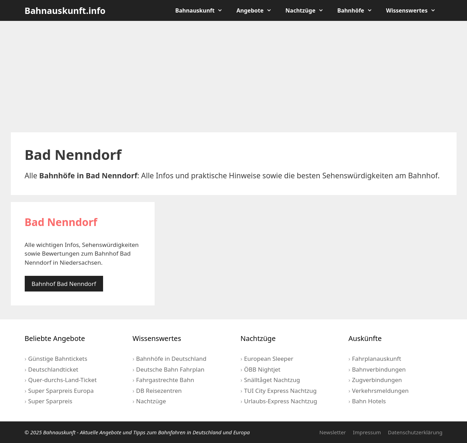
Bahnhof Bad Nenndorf (64, 284)
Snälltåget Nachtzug (272, 380)
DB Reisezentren (159, 391)
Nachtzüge (308, 10)
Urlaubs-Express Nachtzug (280, 401)
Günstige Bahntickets (57, 359)
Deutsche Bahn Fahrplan (170, 369)
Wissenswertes (414, 10)
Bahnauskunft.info (65, 10)
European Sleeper (268, 359)
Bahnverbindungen (379, 369)
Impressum (367, 432)
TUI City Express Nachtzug (280, 391)
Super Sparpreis (50, 401)
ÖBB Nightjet (262, 369)
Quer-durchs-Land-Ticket (62, 380)
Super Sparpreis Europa (61, 391)
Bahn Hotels (369, 401)
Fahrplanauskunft (376, 359)
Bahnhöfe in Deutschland (171, 359)
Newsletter (332, 432)
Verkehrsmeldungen (380, 391)
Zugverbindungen (377, 380)
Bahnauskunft (202, 10)
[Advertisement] (234, 76)
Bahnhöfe (358, 10)
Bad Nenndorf (61, 222)
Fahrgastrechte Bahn (165, 380)
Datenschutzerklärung (415, 432)
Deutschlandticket (53, 369)
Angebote (257, 10)
